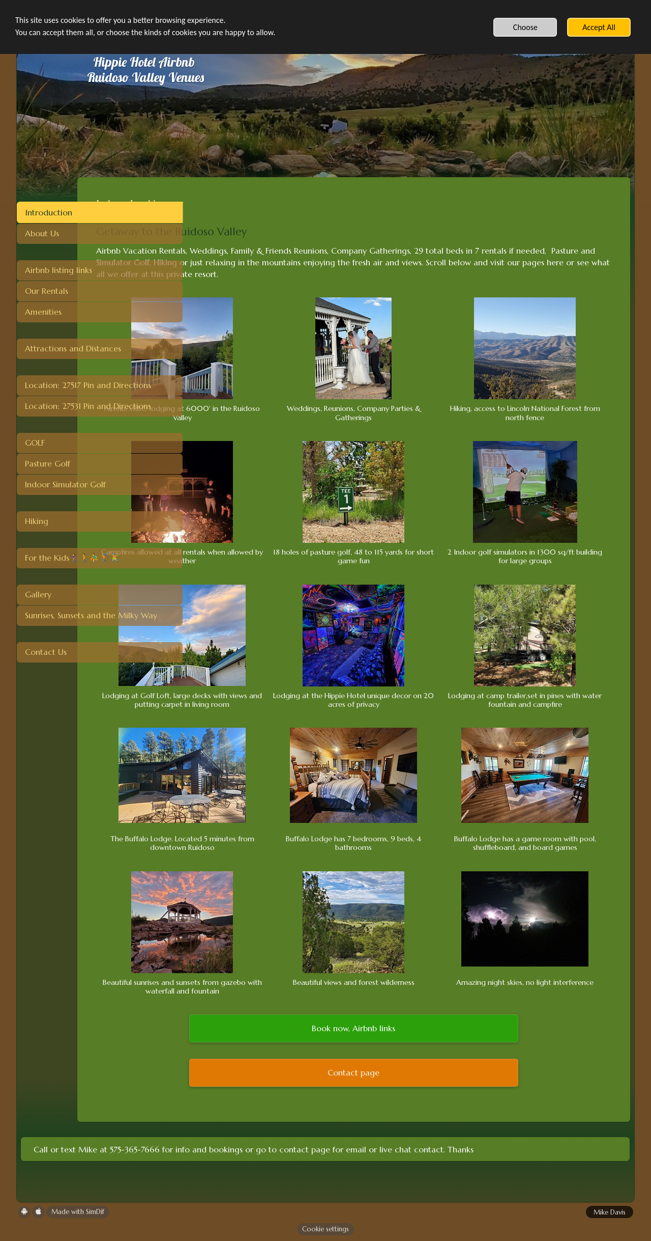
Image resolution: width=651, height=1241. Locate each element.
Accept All (598, 27)
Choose (525, 27)
